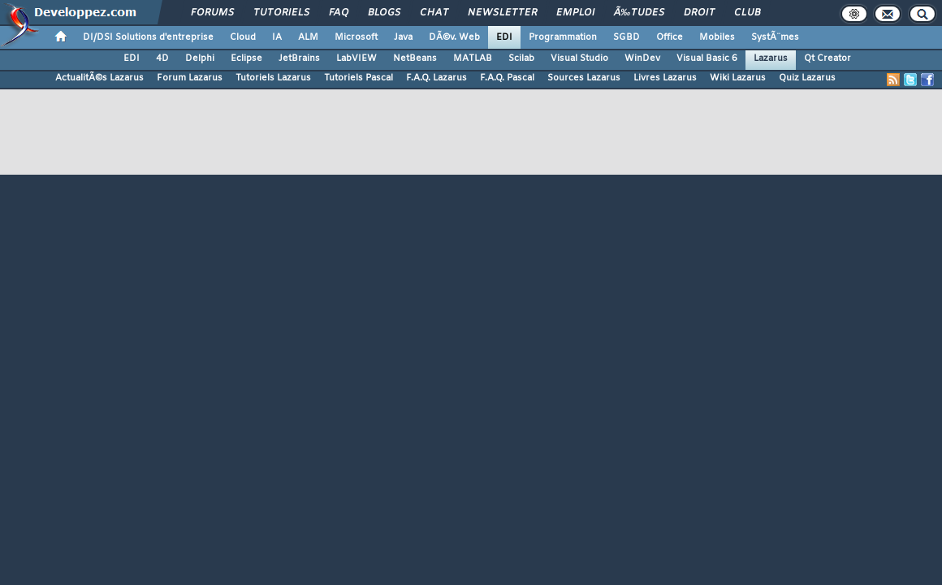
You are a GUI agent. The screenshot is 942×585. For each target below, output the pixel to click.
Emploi (575, 13)
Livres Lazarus (665, 78)
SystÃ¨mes (775, 37)
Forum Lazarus (190, 78)
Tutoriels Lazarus (273, 78)
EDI (504, 37)
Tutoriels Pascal (358, 78)
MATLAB (472, 58)
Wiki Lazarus (738, 78)
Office (669, 37)
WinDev (642, 58)
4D (162, 58)
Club (747, 13)
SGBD (626, 37)
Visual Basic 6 (706, 58)
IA (277, 37)
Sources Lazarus (583, 78)
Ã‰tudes (639, 13)
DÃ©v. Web (454, 37)
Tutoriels (281, 13)
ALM (308, 37)
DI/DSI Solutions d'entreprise (148, 37)
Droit (699, 13)
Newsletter (502, 13)
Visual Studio (579, 58)
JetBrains (299, 58)
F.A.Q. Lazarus (436, 78)
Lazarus (771, 58)
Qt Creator (827, 58)
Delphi (199, 58)
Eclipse (246, 58)
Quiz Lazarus (807, 78)
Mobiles (717, 37)
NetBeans (415, 58)
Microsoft (356, 37)
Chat (434, 13)
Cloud (243, 37)
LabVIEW (356, 58)
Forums (212, 13)
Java (403, 37)
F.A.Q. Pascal (507, 78)
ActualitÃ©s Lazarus (99, 78)
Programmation (563, 37)
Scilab (521, 58)
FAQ (338, 13)
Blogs (384, 13)
